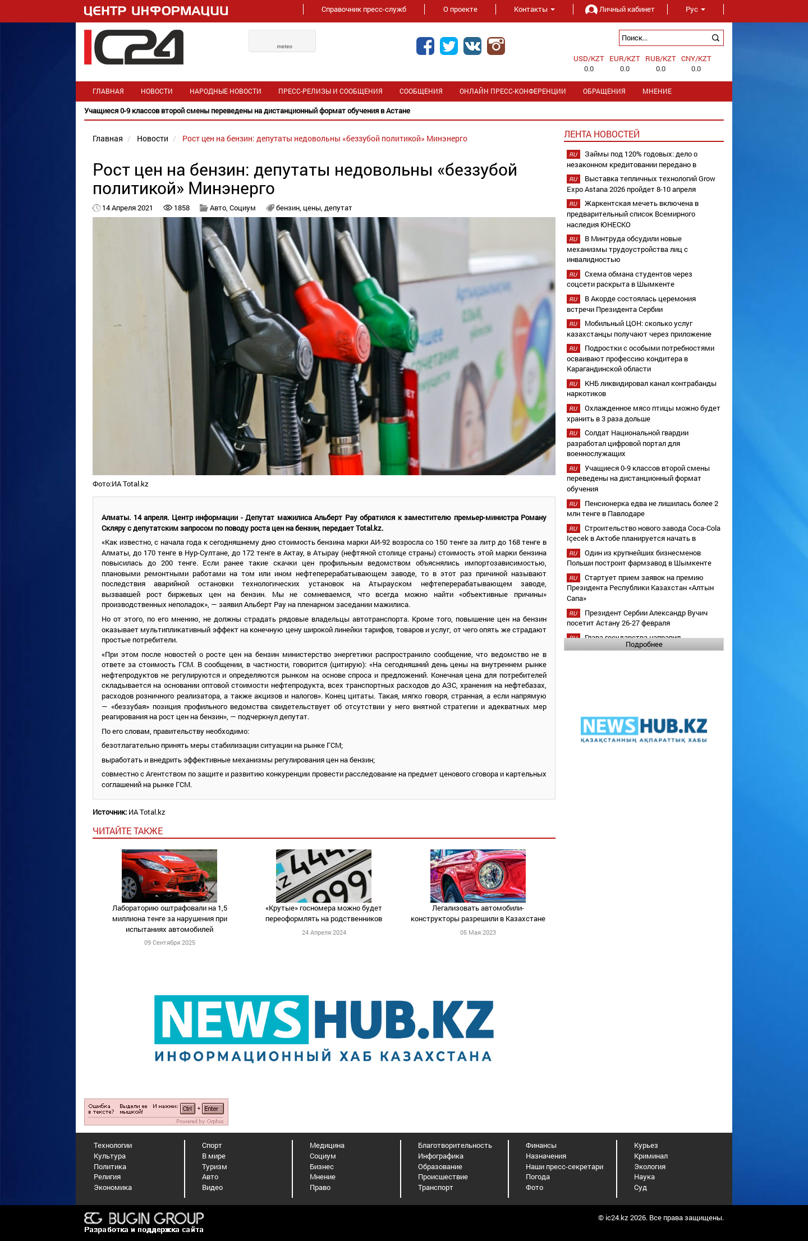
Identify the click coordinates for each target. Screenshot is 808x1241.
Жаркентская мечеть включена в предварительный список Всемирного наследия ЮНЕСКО (633, 213)
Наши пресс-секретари (564, 1166)
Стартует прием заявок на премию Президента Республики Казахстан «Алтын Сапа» (640, 587)
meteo (285, 46)
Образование (440, 1166)
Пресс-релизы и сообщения (330, 91)
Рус (695, 9)
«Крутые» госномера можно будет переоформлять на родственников (323, 913)
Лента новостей (602, 134)
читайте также (128, 830)
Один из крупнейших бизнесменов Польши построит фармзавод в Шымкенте (639, 558)
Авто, (219, 208)
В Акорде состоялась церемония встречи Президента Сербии (631, 303)
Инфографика (440, 1156)
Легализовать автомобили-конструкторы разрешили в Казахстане (478, 913)
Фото (534, 1187)
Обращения (604, 91)
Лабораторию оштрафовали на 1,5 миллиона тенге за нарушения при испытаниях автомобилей (169, 918)
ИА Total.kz (147, 812)
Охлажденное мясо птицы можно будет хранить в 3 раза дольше (643, 413)
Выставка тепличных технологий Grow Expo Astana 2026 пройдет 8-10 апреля (641, 183)
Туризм (214, 1166)
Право (320, 1187)
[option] (404, 110)
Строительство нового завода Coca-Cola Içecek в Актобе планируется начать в (643, 533)
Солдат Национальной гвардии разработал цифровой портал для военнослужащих (627, 443)
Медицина (327, 1145)
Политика (110, 1166)
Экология (649, 1166)
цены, (313, 208)
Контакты (534, 9)
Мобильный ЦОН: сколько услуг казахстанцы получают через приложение (639, 328)
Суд (640, 1187)
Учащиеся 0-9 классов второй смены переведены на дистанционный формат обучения (638, 478)
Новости (157, 91)
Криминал (651, 1156)
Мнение (657, 91)
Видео (212, 1187)
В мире (214, 1156)
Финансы (541, 1145)
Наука (644, 1176)
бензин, (289, 208)
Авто (210, 1176)
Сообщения (421, 91)
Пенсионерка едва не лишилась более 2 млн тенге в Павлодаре (642, 508)
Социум (242, 208)
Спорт (212, 1145)
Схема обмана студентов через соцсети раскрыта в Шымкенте (629, 279)
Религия (107, 1176)
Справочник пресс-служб (364, 9)
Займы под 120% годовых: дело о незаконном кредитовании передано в (632, 159)
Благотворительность (455, 1145)
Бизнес (322, 1166)
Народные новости (225, 91)
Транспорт (435, 1187)
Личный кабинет (620, 9)
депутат (338, 208)
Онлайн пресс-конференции (513, 91)
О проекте (460, 9)
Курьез (646, 1145)
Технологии (113, 1145)
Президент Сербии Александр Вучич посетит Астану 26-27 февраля (637, 618)
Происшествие (443, 1176)
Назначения (546, 1156)
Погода (538, 1176)
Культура (110, 1156)
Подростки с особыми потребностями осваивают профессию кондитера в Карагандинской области (640, 358)
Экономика (113, 1187)
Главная (108, 91)
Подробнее (644, 644)
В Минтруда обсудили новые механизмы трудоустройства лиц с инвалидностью (627, 248)
